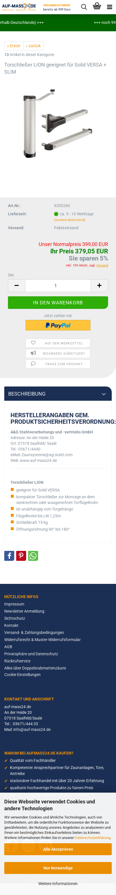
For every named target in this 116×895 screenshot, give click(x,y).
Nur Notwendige (58, 868)
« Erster (13, 46)
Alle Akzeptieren (58, 849)
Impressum (14, 604)
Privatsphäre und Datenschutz (31, 654)
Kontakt (11, 625)
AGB (8, 646)
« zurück (33, 46)
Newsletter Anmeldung (24, 611)
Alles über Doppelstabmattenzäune (35, 668)
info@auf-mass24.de (32, 729)
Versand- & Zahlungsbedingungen (34, 632)
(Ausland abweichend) (69, 220)
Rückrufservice (17, 661)
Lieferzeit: (17, 214)
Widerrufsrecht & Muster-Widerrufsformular (42, 639)
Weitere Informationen (58, 883)
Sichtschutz (14, 618)
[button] (9, 556)
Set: (11, 275)
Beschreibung (26, 394)
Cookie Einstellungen (22, 674)
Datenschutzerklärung (92, 838)
